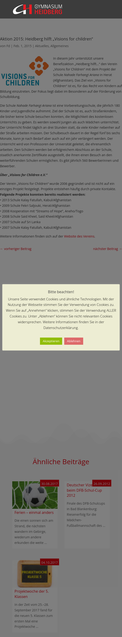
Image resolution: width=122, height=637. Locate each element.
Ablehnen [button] (73, 341)
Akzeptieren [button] (51, 341)
